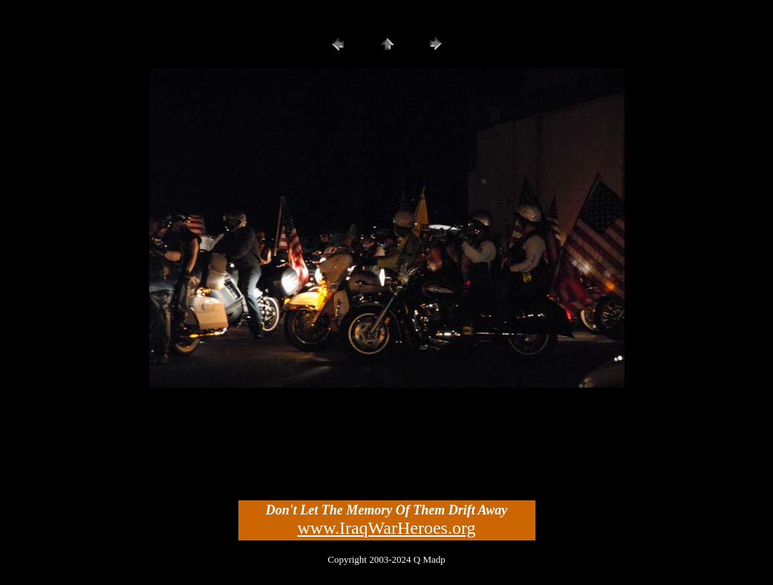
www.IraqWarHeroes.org (387, 527)
